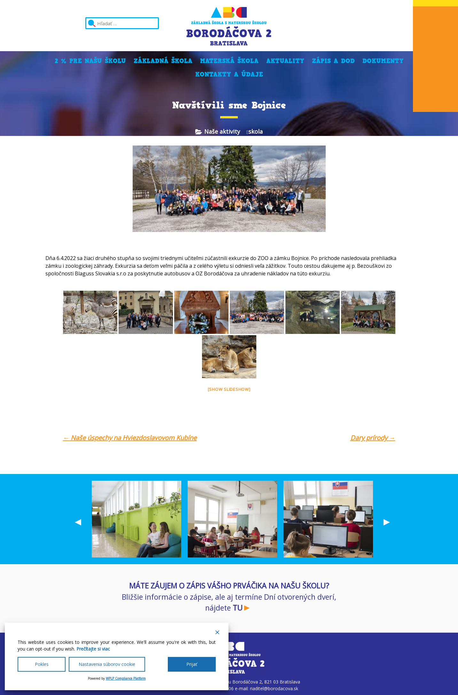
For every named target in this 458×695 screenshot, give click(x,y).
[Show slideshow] (229, 389)
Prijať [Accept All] (191, 664)
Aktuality (285, 61)
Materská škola (229, 61)
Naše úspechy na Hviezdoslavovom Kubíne (130, 437)
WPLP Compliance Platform (126, 678)
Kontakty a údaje (229, 74)
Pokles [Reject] (42, 664)
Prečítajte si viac (93, 649)
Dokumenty (383, 61)
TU (238, 608)
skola (255, 131)
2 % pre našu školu (90, 61)
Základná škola (163, 61)
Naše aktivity (222, 131)
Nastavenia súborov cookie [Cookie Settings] (107, 664)
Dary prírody (372, 438)
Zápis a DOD (333, 61)
